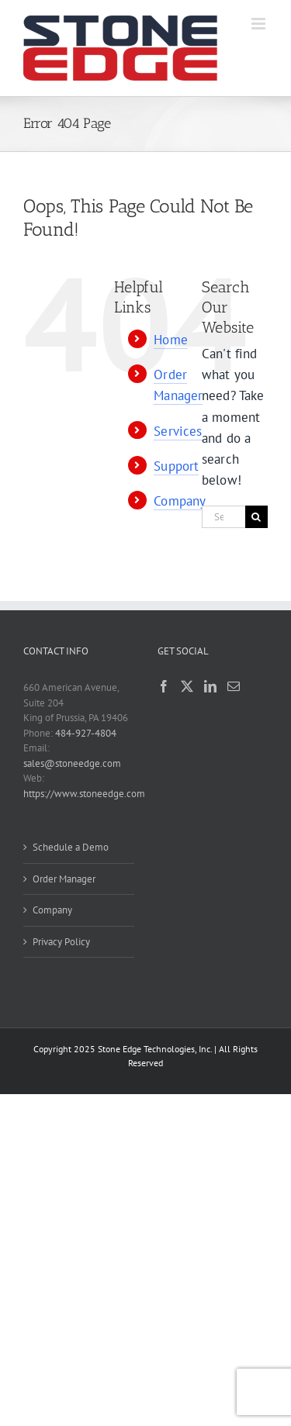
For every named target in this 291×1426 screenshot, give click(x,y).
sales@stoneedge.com (72, 763)
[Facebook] (164, 686)
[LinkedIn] (210, 686)
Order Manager (64, 879)
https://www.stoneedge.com (84, 793)
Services (178, 431)
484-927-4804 (85, 733)
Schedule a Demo (71, 847)
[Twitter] (187, 686)
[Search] (256, 517)
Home (171, 339)
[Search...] (223, 517)
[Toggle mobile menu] (259, 24)
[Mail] (233, 686)
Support (176, 466)
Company (180, 500)
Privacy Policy (61, 941)
